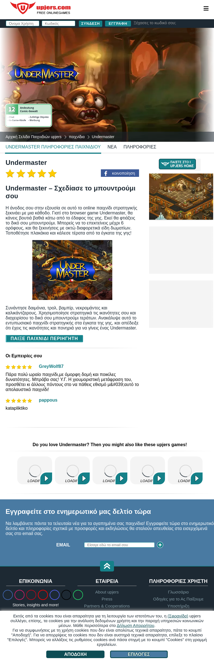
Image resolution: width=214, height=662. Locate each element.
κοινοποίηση (123, 173)
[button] (107, 566)
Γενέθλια (105, 82)
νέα (112, 147)
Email (101, 60)
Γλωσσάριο (178, 592)
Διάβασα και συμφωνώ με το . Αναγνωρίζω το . (143, 98)
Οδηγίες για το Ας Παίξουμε (178, 599)
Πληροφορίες (139, 147)
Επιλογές (139, 654)
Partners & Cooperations (107, 606)
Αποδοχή (75, 654)
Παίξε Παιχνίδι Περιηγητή (44, 338)
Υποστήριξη (178, 606)
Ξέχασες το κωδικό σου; (155, 23)
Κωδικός (104, 71)
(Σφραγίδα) (177, 616)
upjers (40, 8)
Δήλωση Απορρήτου (135, 625)
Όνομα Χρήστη (112, 49)
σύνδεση (160, 35)
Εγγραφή (118, 23)
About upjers (107, 592)
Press (107, 599)
